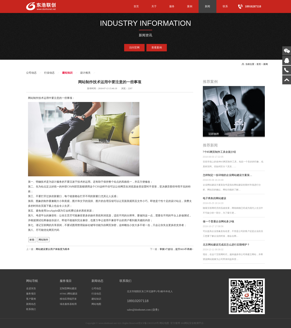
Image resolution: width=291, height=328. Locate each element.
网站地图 (96, 304)
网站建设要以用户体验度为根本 (53, 249)
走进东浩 (31, 288)
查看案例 (156, 47)
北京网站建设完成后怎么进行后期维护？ (226, 244)
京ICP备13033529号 (148, 323)
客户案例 (31, 298)
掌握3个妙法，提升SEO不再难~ (176, 249)
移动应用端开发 (68, 298)
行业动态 (49, 72)
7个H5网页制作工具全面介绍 (219, 152)
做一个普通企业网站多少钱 (218, 221)
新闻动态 (31, 304)
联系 (225, 6)
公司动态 (31, 72)
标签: (32, 239)
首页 (136, 6)
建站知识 (67, 72)
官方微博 (175, 323)
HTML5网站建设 (68, 293)
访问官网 (134, 47)
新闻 (207, 6)
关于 (154, 6)
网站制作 (43, 239)
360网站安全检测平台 (192, 323)
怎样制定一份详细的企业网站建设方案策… (227, 175)
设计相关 (85, 72)
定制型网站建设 (68, 288)
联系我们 (31, 309)
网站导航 (32, 280)
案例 (189, 6)
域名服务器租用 (68, 304)
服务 (171, 6)
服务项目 (31, 293)
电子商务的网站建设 (214, 198)
